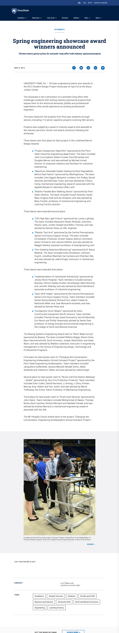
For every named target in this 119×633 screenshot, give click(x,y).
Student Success (56, 596)
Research (65, 18)
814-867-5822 (74, 585)
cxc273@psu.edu (67, 583)
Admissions (36, 18)
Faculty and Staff (87, 596)
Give (84, 3)
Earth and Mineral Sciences (86, 602)
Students (71, 596)
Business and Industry (44, 602)
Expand (90, 544)
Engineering (40, 608)
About (97, 18)
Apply (90, 3)
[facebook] (74, 68)
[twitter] (81, 68)
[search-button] (79, 3)
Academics (21, 18)
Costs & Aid (50, 18)
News (86, 18)
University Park (64, 602)
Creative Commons (65, 542)
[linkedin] (88, 68)
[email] (95, 68)
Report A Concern (100, 3)
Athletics (76, 18)
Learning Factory (56, 608)
